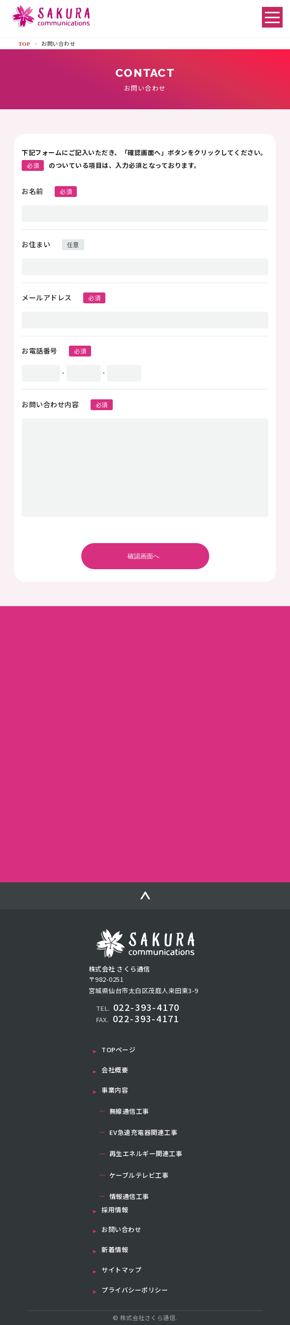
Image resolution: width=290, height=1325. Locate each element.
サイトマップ (121, 1269)
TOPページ (118, 1049)
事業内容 (114, 1090)
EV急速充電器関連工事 (143, 1132)
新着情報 (114, 1249)
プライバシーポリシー (134, 1289)
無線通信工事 (129, 1111)
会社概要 (114, 1069)
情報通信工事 (129, 1196)
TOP (24, 44)
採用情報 (114, 1209)
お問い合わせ (121, 1229)
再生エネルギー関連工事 (146, 1153)
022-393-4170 (138, 1007)
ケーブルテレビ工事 (139, 1175)
